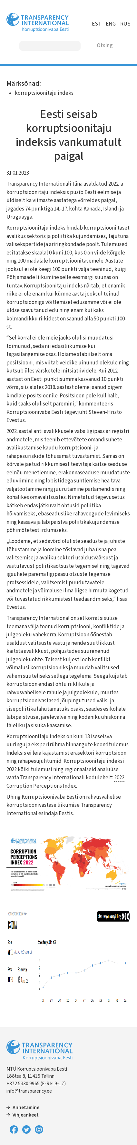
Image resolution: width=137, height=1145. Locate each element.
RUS (125, 23)
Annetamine (26, 1107)
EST (96, 23)
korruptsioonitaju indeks (44, 93)
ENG (111, 23)
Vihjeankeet (26, 1115)
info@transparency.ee (29, 1091)
